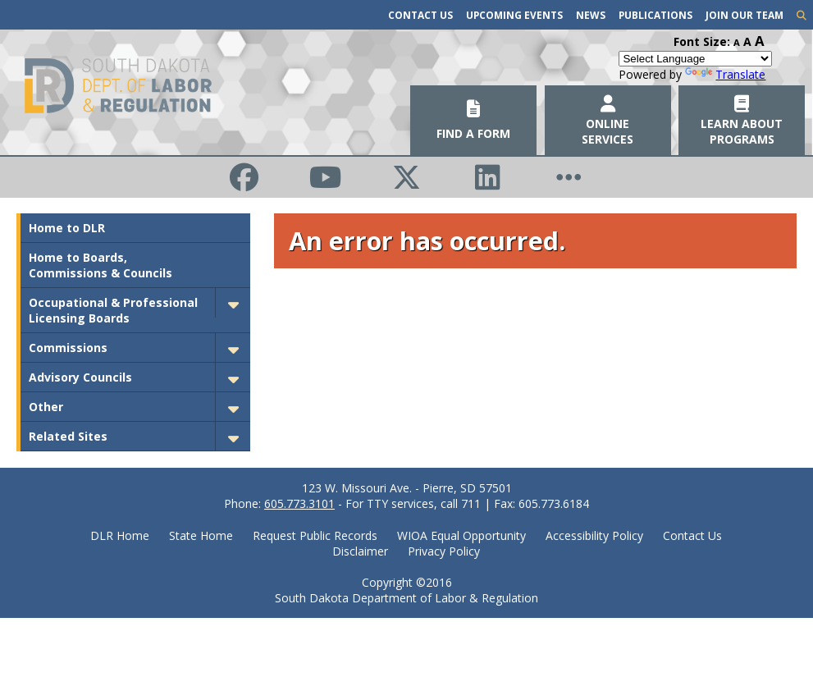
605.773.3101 (299, 503)
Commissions (68, 347)
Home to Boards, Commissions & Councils (100, 265)
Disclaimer (360, 551)
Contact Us (420, 14)
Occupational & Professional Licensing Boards (113, 310)
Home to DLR (67, 228)
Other (46, 406)
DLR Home (119, 535)
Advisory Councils (80, 377)
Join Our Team (744, 14)
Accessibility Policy (594, 535)
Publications (655, 14)
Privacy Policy (444, 551)
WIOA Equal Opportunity (461, 535)
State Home (201, 535)
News (590, 14)
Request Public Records (315, 535)
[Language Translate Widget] (695, 58)
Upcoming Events (514, 14)
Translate (725, 74)
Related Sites (68, 436)
